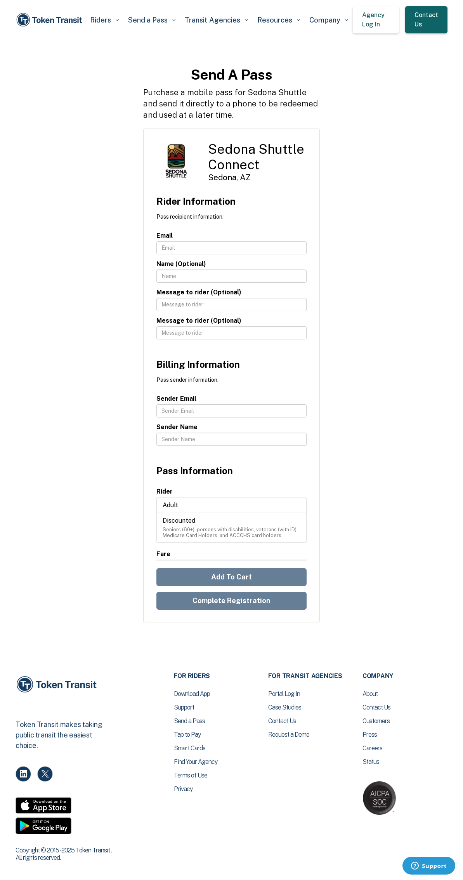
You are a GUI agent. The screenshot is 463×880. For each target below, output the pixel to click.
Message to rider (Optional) (198, 292)
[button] (104, 20)
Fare (163, 554)
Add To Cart (231, 577)
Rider (164, 491)
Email (164, 235)
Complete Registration (231, 601)
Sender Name (177, 427)
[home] (50, 19)
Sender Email (176, 398)
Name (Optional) (181, 264)
